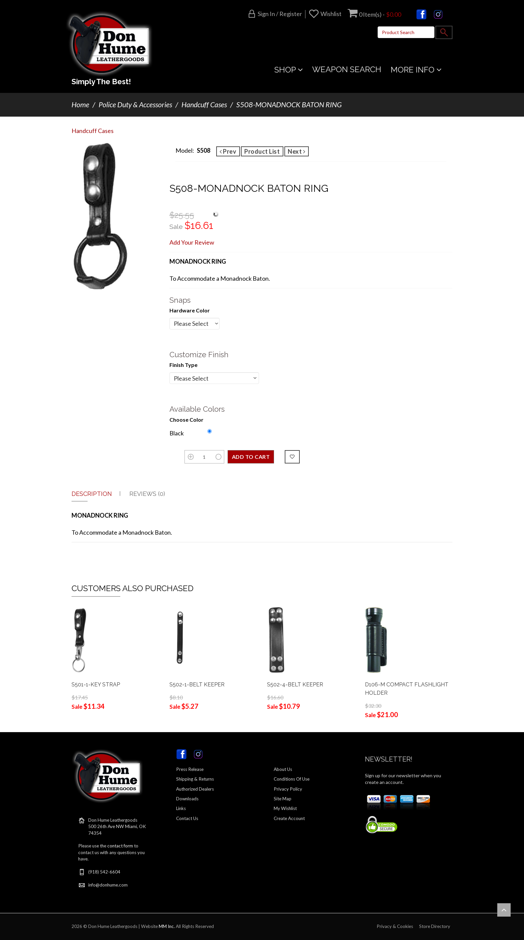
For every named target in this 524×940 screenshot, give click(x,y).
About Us (283, 769)
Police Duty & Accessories (135, 104)
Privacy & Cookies (395, 926)
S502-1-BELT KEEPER (197, 684)
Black (176, 433)
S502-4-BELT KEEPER (295, 684)
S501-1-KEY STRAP (96, 684)
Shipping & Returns (195, 779)
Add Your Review (191, 242)
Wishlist (331, 13)
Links (181, 808)
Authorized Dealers (195, 789)
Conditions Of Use (291, 779)
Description (92, 493)
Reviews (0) (147, 493)
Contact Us (187, 818)
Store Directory (434, 926)
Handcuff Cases (204, 104)
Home (80, 104)
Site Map (282, 798)
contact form (120, 845)
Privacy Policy (288, 789)
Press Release (190, 769)
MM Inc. (167, 926)
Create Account (289, 818)
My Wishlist (285, 808)
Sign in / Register (280, 13)
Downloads (187, 798)
